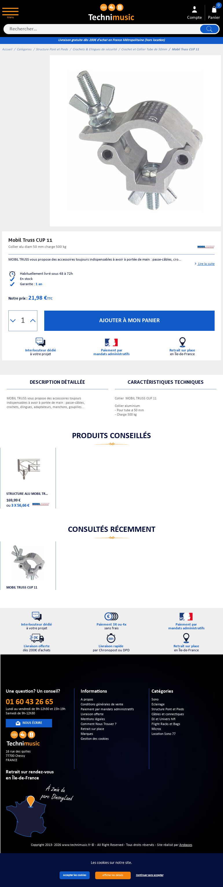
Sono (155, 699)
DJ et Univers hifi (163, 719)
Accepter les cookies (74, 875)
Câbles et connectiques (168, 714)
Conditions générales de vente (102, 704)
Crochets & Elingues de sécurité (95, 49)
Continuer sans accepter (149, 875)
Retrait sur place (92, 729)
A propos (87, 699)
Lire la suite (204, 264)
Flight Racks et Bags (166, 724)
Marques (87, 734)
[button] (13, 320)
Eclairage (158, 704)
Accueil (7, 49)
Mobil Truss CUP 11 (21, 587)
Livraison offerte (92, 714)
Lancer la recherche (209, 29)
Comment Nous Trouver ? (99, 724)
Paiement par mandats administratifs (107, 709)
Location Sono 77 (164, 734)
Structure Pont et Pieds (52, 49)
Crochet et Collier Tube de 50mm (144, 49)
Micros (156, 729)
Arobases (185, 845)
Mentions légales (93, 719)
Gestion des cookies (95, 739)
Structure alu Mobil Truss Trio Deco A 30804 (27, 494)
